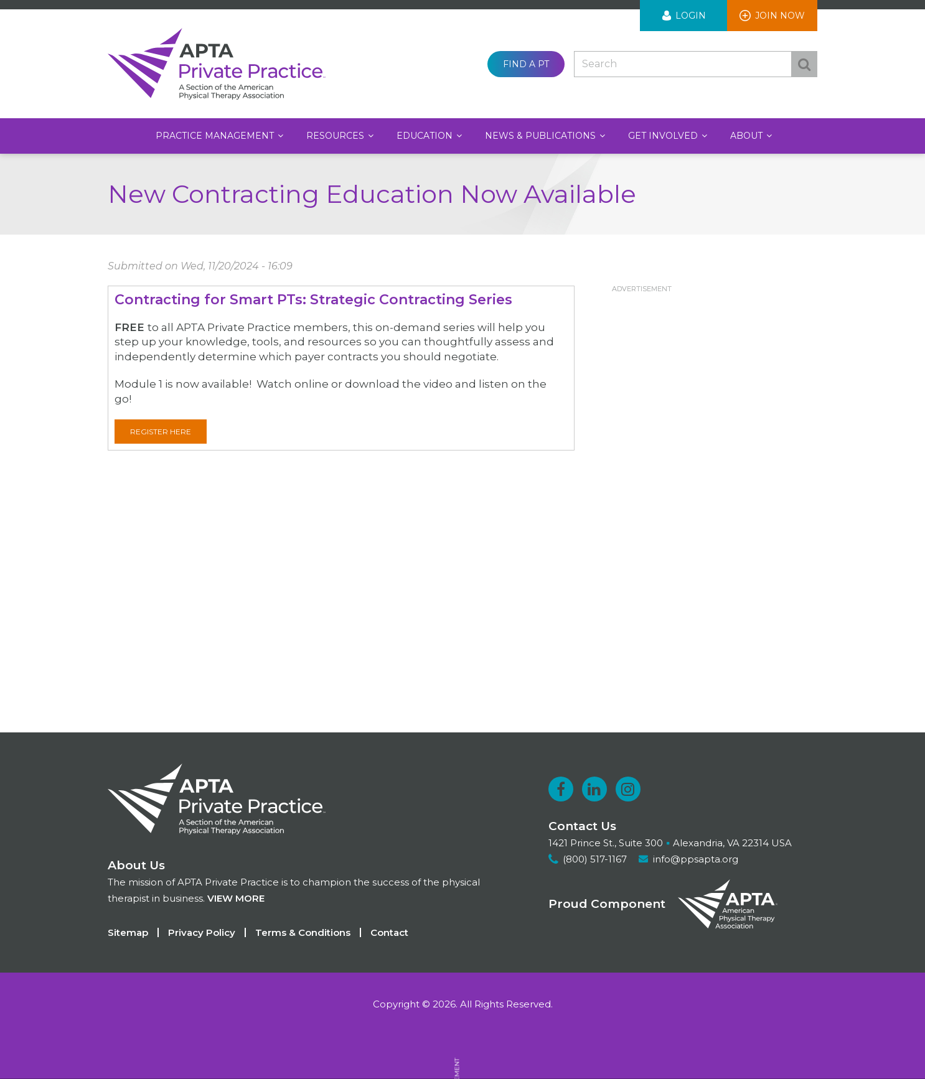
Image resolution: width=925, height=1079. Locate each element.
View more (236, 898)
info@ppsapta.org (695, 859)
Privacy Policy (201, 932)
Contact (389, 932)
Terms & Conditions (302, 932)
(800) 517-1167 (595, 859)
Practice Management (216, 135)
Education (426, 135)
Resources (336, 135)
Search (804, 64)
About (747, 135)
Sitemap (128, 932)
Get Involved (664, 135)
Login (690, 15)
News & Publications (541, 135)
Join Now (780, 15)
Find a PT (526, 64)
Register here (160, 431)
